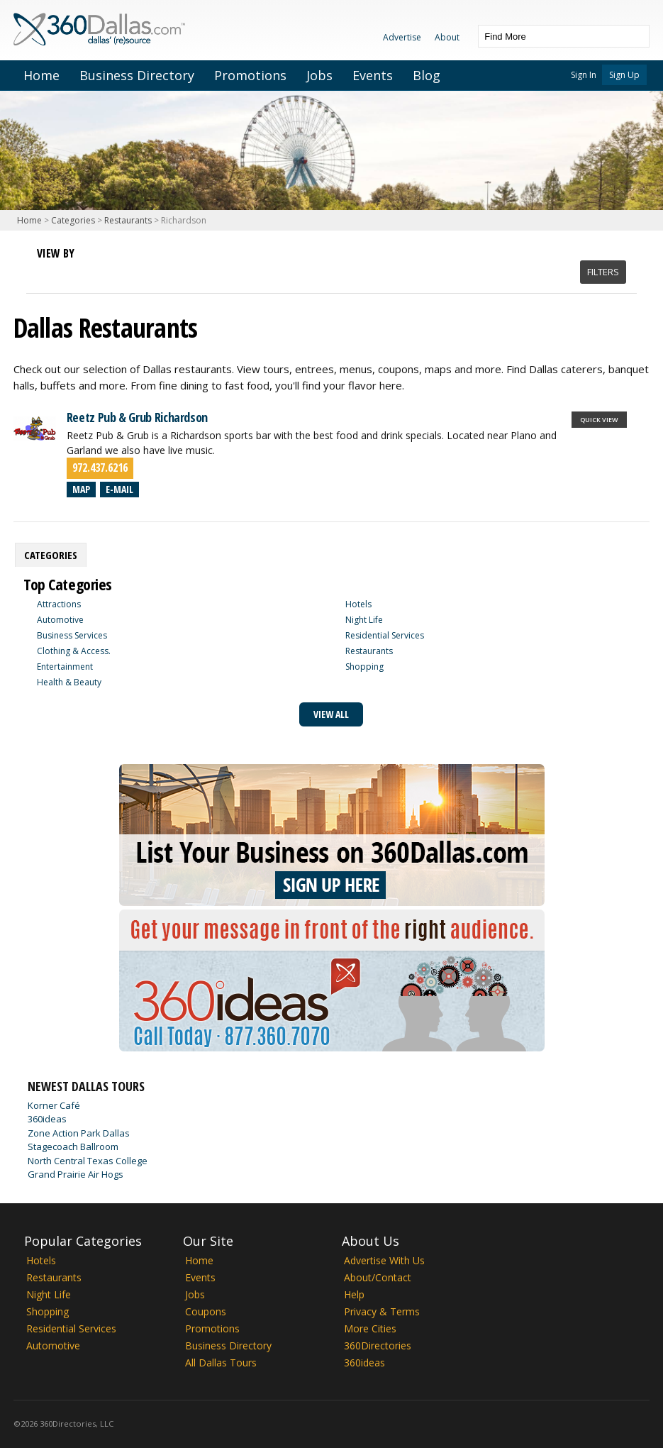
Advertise (402, 37)
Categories (73, 220)
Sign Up (624, 75)
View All (331, 714)
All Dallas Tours (221, 1362)
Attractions (59, 604)
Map (81, 489)
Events (372, 75)
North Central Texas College (87, 1160)
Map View (73, 271)
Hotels (358, 604)
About (447, 37)
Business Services (72, 635)
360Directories (377, 1345)
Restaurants (128, 220)
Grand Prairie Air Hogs (75, 1174)
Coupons (205, 1311)
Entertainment (65, 667)
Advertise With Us (384, 1260)
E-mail (119, 489)
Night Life (364, 620)
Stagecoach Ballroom (73, 1146)
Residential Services (384, 635)
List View (48, 271)
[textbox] (549, 36)
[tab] (51, 555)
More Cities (370, 1328)
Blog (426, 75)
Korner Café (54, 1105)
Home (41, 75)
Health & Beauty (69, 682)
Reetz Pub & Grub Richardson (137, 417)
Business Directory (136, 75)
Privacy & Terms (382, 1311)
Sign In (583, 75)
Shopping (364, 667)
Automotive (60, 620)
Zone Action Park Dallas (79, 1133)
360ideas (47, 1118)
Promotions (250, 75)
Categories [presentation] (50, 555)
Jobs (319, 75)
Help (354, 1294)
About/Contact (377, 1277)
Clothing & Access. (74, 651)
